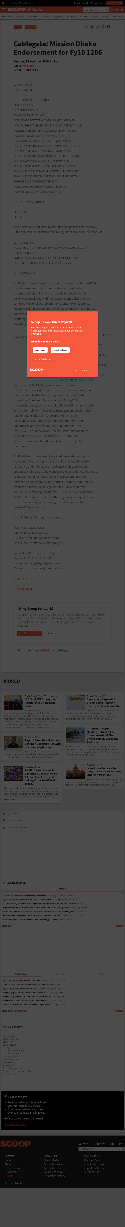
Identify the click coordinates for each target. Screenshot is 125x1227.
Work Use (40, 350)
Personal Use (60, 350)
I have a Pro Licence (43, 359)
